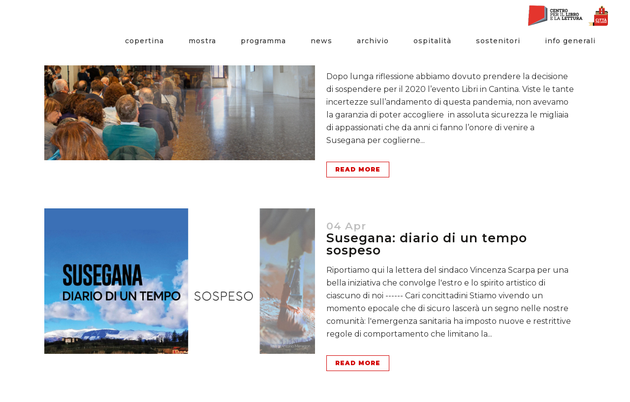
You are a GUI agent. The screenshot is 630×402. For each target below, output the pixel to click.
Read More (357, 169)
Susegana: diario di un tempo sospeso (426, 244)
